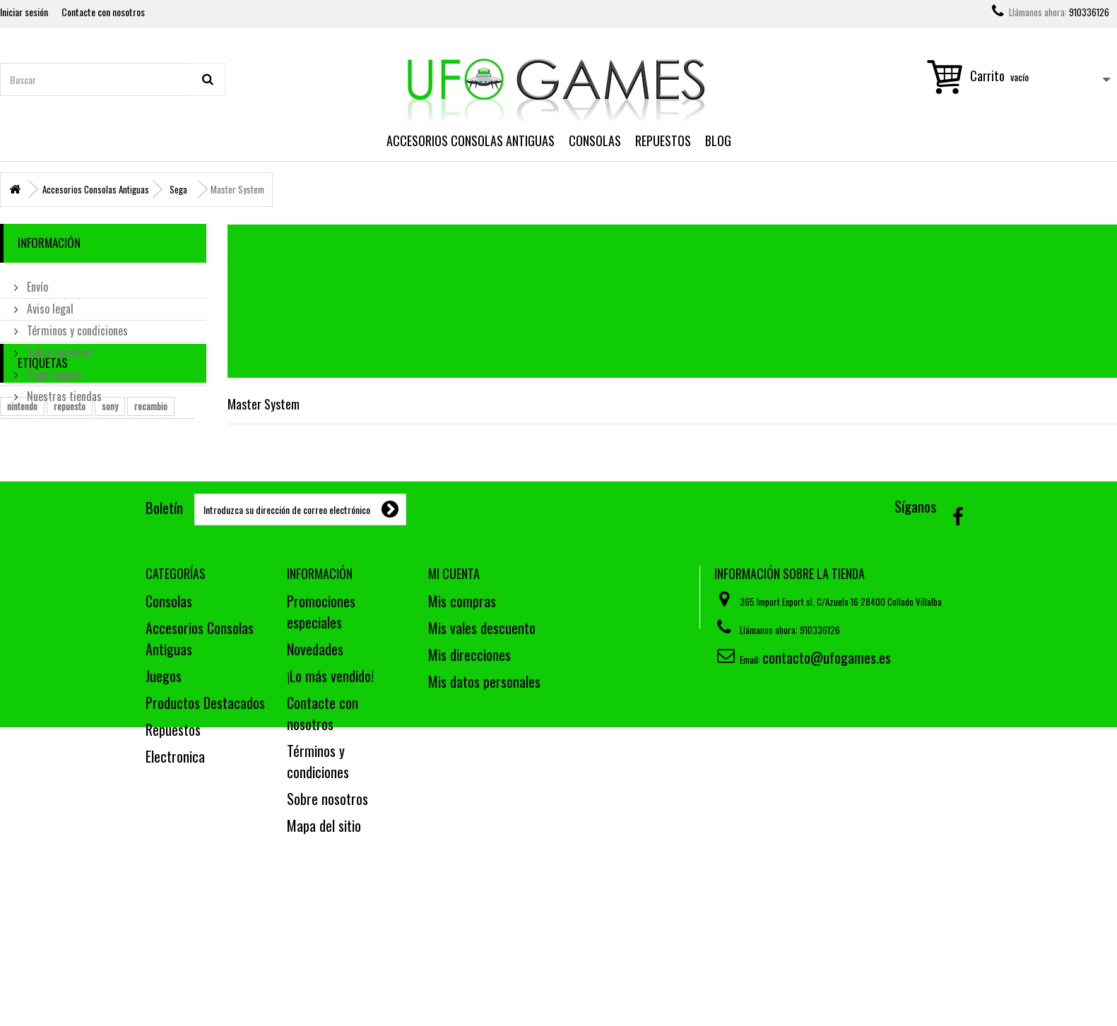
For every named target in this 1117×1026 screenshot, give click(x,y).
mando (18, 506)
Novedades (315, 764)
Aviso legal (48, 302)
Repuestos (663, 140)
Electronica (175, 871)
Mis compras (462, 716)
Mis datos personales (484, 796)
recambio (150, 485)
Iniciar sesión (24, 11)
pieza (148, 506)
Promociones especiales (321, 726)
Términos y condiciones (76, 324)
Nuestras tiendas (63, 390)
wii (12, 527)
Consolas (595, 140)
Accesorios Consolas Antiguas (470, 140)
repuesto (69, 485)
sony (110, 485)
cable (112, 506)
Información (49, 242)
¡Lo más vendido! (330, 790)
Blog (718, 140)
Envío (36, 281)
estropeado (67, 506)
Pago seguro (52, 368)
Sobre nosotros (58, 346)
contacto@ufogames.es (826, 772)
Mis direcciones (469, 769)
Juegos (164, 790)
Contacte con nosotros (103, 11)
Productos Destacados (205, 817)
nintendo (22, 485)
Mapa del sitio (324, 940)
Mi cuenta (454, 688)
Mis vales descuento (482, 742)
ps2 (180, 506)
